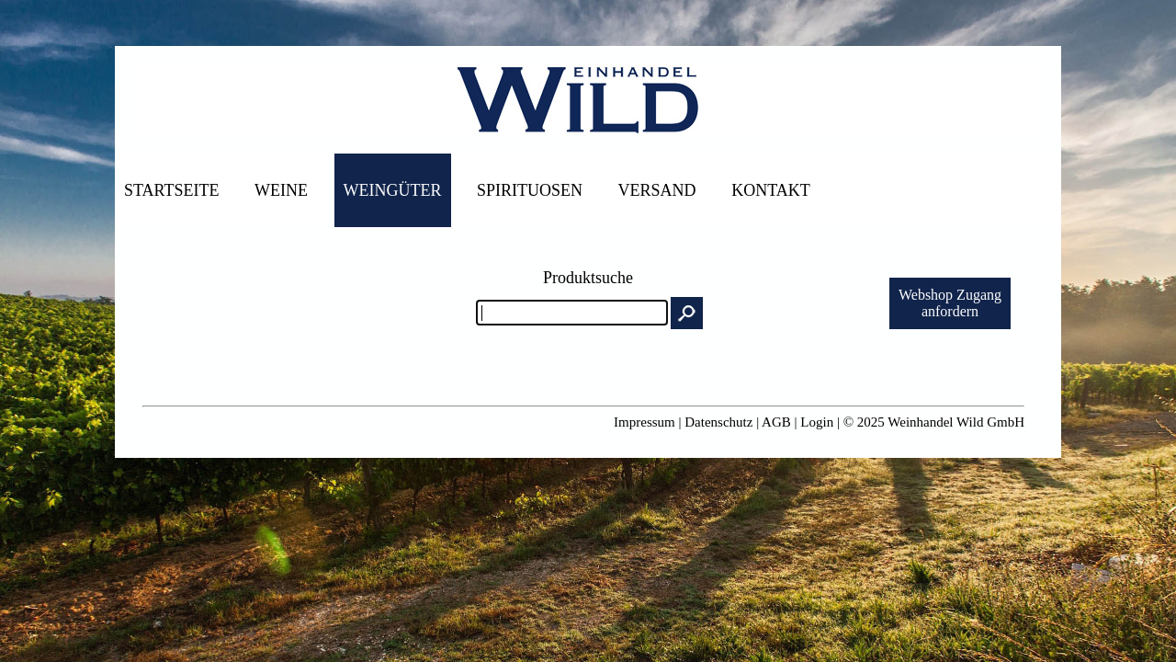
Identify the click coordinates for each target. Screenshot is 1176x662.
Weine (281, 190)
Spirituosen (529, 190)
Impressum (644, 422)
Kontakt (770, 190)
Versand (657, 190)
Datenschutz (718, 422)
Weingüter (393, 190)
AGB (776, 422)
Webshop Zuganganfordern (950, 303)
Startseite (171, 190)
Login (816, 422)
